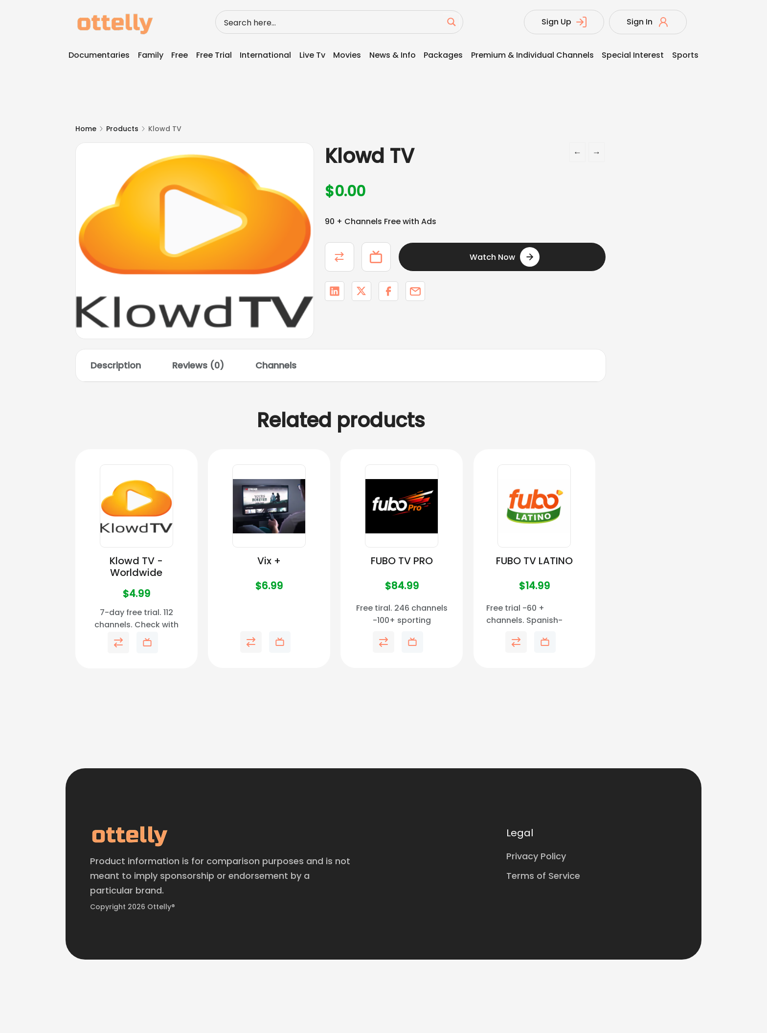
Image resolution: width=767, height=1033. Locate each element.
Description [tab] (115, 365)
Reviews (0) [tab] (198, 365)
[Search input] (331, 22)
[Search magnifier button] (451, 22)
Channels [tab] (275, 365)
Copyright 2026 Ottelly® (132, 907)
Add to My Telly (376, 257)
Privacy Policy (536, 856)
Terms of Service (543, 876)
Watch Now (492, 257)
